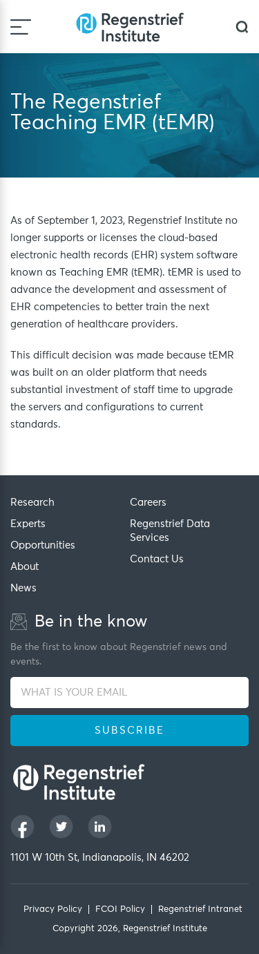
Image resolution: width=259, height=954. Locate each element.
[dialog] (242, 26)
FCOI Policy (120, 909)
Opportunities (42, 545)
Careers (148, 502)
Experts (28, 524)
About (24, 567)
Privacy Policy (52, 909)
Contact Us (157, 559)
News (23, 588)
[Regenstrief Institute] (130, 26)
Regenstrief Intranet (200, 909)
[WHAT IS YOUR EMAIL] (129, 692)
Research (32, 502)
